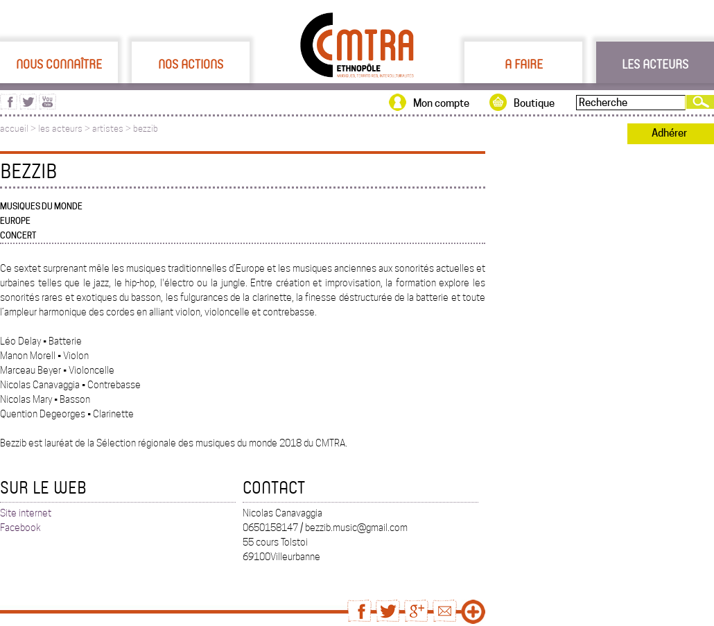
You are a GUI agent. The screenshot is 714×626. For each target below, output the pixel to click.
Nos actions (190, 63)
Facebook (20, 527)
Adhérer (669, 133)
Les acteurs (655, 63)
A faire (524, 63)
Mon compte (441, 103)
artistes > (112, 128)
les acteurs (60, 128)
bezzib (145, 128)
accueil (14, 128)
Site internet (25, 513)
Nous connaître (59, 63)
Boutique (534, 103)
